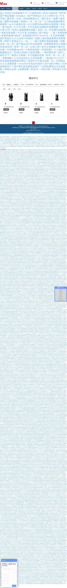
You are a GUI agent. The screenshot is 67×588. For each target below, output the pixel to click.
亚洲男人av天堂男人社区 (25, 249)
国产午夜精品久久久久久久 (6, 391)
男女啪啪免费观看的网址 (22, 468)
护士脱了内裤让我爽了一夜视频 (38, 512)
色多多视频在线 (12, 244)
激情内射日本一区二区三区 (11, 368)
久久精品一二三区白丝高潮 (32, 518)
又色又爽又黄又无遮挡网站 (43, 332)
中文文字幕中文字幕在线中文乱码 (14, 250)
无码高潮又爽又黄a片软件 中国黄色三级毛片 (16, 509)
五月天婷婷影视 (33, 366)
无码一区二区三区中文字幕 (58, 459)
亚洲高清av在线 (43, 296)
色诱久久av (38, 478)
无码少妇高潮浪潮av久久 (8, 161)
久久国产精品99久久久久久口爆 (12, 495)
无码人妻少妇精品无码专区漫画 (19, 340)
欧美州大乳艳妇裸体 (51, 237)
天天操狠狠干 (55, 545)
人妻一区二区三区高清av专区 (59, 336)
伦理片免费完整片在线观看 (39, 542)
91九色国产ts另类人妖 (37, 232)
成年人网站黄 (28, 540)
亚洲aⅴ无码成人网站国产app (42, 359)
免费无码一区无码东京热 (5, 454)
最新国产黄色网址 (27, 487)
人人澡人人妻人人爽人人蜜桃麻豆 (37, 391)
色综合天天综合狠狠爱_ (41, 381)
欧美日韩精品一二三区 (48, 360)
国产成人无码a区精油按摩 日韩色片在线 (32, 305)
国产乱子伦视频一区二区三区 (35, 356)
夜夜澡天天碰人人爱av (55, 574)
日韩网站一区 (33, 222)
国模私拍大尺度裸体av (35, 456)
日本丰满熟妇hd (3, 396)
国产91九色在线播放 (12, 548)
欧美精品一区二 (34, 163)
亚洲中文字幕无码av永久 (18, 305)
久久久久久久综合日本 (33, 353)
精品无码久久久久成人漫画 (36, 167)
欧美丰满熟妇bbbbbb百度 (61, 389)
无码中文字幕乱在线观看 (50, 562)
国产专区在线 (54, 159)
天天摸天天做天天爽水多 (10, 277)
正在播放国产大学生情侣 (45, 249)
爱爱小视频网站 (46, 462)
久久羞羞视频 (6, 159)
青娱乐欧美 (51, 180)
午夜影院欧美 (46, 214)
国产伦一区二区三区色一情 (61, 350)
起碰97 (62, 456)
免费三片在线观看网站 (33, 552)
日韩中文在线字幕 (60, 379)
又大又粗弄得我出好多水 (36, 565)
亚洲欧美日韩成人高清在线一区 (23, 498)
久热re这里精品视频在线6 (24, 222)
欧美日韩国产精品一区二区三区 (16, 522)
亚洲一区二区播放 (4, 184)
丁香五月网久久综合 (53, 515)
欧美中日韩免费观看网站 (33, 179)
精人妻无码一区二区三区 (44, 552)
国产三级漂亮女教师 (12, 376)
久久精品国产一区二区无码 (40, 166)
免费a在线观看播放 (46, 242)
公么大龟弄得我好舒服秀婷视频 (8, 315)
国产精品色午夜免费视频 (60, 229)
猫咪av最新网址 (45, 517)
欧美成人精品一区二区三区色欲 (54, 531)
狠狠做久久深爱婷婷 (12, 265)
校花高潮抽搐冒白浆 (18, 213)
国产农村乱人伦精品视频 (29, 325)
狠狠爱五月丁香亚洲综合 (8, 243)
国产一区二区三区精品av (47, 336)
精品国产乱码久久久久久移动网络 (22, 578)
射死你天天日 (30, 340)
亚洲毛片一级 (44, 382)
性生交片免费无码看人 (26, 454)
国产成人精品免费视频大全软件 (15, 528)
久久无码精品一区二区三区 (40, 388)
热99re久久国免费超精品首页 (9, 329)
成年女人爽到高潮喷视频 (56, 413)
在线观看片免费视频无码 (61, 382)
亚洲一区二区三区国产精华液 (26, 232)
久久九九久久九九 (11, 371)
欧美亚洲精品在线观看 (39, 575)
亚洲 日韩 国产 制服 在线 (25, 312)
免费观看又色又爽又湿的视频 (25, 369)
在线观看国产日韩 (34, 412)
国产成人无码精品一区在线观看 (35, 401)
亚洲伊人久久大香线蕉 (56, 512)
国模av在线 (2, 403)
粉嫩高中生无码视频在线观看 (35, 223)
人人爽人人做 (44, 557)
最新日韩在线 (35, 243)
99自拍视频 (47, 247)
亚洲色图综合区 (44, 200)
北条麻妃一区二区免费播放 (48, 372)
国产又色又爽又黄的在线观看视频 (27, 542)
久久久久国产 (43, 580)
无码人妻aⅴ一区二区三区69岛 (50, 270)
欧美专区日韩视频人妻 (53, 466)
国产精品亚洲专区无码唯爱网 (45, 295)
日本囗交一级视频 (46, 223)
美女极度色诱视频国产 (42, 531)
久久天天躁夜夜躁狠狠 (16, 164)
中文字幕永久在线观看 (46, 272)
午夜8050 (27, 403)
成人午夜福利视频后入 (40, 525)
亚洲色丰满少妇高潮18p (25, 435)
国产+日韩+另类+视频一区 (42, 508)
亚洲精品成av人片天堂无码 (59, 458)
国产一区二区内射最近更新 (49, 169)
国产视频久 (41, 219)
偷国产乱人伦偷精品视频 (29, 383)
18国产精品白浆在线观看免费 (52, 216)
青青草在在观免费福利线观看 (29, 262)
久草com (7, 403)
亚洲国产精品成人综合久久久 (23, 184)
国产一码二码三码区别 (21, 220)
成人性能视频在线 (33, 358)
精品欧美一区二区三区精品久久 (26, 209)
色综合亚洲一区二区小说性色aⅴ (14, 326)
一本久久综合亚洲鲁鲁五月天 (24, 346)
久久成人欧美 (61, 224)
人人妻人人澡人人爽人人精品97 (41, 548)
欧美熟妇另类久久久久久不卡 (34, 584)
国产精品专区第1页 (54, 540)
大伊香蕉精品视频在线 (24, 253)
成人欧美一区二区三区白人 (19, 320)
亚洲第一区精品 (33, 445)
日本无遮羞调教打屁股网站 (22, 356)
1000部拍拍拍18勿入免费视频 (37, 545)
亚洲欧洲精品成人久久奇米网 (35, 392)
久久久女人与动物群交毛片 (52, 244)
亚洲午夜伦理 (15, 471)
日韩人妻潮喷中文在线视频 (30, 449)
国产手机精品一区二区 (51, 514)
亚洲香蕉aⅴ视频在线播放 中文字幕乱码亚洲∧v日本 (56, 378)
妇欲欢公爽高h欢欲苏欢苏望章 (39, 322)
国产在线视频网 (54, 247)
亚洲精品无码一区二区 (8, 320)
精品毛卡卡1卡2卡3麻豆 (39, 402)
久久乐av (25, 564)
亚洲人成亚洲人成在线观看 (14, 558)
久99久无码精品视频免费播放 (30, 508)
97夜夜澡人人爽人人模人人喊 (36, 376)
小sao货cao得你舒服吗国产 (18, 531)
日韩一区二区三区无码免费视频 (23, 336)
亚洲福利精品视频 (10, 360)
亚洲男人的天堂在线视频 (22, 171)
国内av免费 (34, 332)
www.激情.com (18, 393)
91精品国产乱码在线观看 (40, 323)
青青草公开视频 (39, 318)
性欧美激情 (5, 527)
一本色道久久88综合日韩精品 (25, 319)
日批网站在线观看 (49, 369)
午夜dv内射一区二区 (8, 260)
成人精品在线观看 (22, 226)
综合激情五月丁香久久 (49, 406)
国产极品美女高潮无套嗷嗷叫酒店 (18, 276)
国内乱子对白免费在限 (21, 287)
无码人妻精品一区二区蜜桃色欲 (13, 418)
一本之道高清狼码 (15, 544)
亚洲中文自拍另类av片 (16, 555)
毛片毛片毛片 (39, 558)
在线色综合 (43, 368)
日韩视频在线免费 (18, 217)
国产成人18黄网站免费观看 (49, 352)
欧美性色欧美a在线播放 (10, 313)
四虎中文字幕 (55, 472)
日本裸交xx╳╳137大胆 (20, 160)
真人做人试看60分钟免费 (18, 286)
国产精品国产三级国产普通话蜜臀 (41, 564)
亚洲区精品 (45, 507)
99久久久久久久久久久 (37, 471)
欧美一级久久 (40, 375)
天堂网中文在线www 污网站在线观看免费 (23, 497)
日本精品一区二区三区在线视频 (25, 471)
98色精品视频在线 (29, 567)
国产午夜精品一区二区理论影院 (52, 386)
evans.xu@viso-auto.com (49, 4)
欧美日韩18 (10, 487)
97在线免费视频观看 (27, 436)
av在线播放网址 (6, 462)
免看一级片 (32, 477)
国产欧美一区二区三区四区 (44, 309)
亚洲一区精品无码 (21, 306)
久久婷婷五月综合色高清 (58, 504)
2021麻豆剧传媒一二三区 (14, 249)
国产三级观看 (50, 421)
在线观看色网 (8, 365)
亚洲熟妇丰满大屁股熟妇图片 (52, 434)
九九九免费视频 (50, 319)
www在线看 (16, 422)
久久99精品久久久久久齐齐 (50, 335)
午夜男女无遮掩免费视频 (39, 209)
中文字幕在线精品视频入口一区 (13, 515)
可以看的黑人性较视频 (10, 303)
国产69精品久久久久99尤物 (20, 292)
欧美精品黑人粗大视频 (7, 471)
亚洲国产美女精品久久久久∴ (59, 381)
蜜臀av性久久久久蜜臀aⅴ (18, 508)
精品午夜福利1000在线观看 (28, 504)
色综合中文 (57, 151)
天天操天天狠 (60, 557)
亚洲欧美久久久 (29, 279)
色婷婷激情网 (61, 283)
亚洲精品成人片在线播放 (62, 565)
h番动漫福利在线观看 (21, 359)
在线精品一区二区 (40, 184)
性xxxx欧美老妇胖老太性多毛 (25, 216)
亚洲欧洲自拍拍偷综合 (17, 242)
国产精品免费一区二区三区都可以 (25, 151)
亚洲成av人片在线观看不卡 (41, 227)
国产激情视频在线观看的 (33, 405)
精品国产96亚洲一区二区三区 (53, 416)
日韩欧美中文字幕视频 (31, 372)
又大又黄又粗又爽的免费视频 (7, 239)
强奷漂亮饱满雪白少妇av (37, 505)
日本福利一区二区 (59, 282)
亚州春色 (22, 444)
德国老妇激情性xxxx (25, 517)
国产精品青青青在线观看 (58, 252)
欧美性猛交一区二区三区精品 (51, 349)
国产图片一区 (18, 259)
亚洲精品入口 (22, 230)
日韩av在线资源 (43, 237)
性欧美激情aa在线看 (15, 477)
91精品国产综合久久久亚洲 (32, 560)
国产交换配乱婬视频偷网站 (10, 275)
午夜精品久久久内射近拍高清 (6, 383)
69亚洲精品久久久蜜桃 (56, 403)
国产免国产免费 (17, 517)
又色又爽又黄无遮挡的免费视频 (48, 153)
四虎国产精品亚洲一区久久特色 (16, 512)
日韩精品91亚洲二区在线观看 (48, 424)
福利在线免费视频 (28, 441)
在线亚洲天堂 (6, 385)
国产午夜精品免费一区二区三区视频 (33, 287)
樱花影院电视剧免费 (39, 217)
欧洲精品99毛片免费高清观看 (60, 521)
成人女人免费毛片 (25, 519)
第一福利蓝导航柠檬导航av (53, 176)
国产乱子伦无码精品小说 (44, 265)
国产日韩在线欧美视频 (15, 386)
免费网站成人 (17, 270)
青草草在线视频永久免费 (22, 214)
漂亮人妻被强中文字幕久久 (42, 485)
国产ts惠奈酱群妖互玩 (46, 565)
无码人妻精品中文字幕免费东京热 (34, 220)
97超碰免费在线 (60, 464)
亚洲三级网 (64, 240)
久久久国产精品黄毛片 (8, 183)
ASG (39, 84)
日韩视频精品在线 (56, 469)
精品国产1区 (39, 256)
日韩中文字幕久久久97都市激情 (39, 266)
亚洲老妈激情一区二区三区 (41, 226)
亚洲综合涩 (15, 233)
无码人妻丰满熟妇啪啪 (25, 391)
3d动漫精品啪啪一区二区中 (26, 164)
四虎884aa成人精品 (33, 283)
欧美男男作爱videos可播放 (49, 282)
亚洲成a (37, 499)
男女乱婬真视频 (35, 273)
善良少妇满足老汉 (32, 315)
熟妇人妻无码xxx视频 (5, 472)
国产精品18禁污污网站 (18, 290)
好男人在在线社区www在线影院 (55, 346)
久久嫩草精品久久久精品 (48, 426)
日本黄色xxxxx (59, 335)
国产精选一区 (63, 339)
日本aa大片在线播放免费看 (44, 177)
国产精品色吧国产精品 (4, 512)
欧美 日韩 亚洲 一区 (43, 567)
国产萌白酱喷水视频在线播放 (32, 570)
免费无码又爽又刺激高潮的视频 (40, 528)
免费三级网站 (6, 369)
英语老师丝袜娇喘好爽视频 (20, 514)
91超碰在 (31, 246)
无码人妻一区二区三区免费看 (11, 381)
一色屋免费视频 (56, 220)
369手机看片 (22, 207)
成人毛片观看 (3, 515)
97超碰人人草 (48, 525)
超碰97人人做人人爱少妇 (45, 489)
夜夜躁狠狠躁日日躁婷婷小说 (10, 359)
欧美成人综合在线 (34, 275)
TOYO (24, 84)
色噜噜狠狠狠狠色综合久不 (26, 186)
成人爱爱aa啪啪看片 (50, 154)
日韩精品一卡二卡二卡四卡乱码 (26, 530)
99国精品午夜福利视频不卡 (11, 412)
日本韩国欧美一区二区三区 (14, 186)
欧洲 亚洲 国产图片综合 (30, 207)
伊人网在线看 (52, 359)
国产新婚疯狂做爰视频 (49, 538)
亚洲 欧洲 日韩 (18, 475)
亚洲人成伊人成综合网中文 (16, 462)
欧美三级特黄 (40, 352)
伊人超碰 (64, 280)
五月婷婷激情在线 (40, 282)
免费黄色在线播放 (18, 256)
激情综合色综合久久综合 (19, 163)
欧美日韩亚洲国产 (59, 169)
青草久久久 (28, 424)
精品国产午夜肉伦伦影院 (35, 535)
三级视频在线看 (5, 388)
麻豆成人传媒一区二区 (32, 191)
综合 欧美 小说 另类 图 (57, 572)
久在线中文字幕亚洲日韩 (47, 399)
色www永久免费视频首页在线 (45, 435)
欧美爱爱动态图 (43, 286)
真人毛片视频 (61, 575)
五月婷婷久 (29, 544)
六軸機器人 (10, 84)
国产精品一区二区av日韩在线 (26, 511)
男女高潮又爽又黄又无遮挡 (21, 518)
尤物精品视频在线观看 (60, 249)
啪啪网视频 (57, 204)
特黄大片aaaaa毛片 (11, 234)
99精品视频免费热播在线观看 (9, 194)
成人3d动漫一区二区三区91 (15, 159)
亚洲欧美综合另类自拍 (31, 318)
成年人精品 (49, 365)
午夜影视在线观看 (41, 330)
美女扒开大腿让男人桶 (37, 151)
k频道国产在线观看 (20, 170)
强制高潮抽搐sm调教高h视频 (7, 176)
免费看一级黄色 (58, 376)
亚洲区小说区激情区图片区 (11, 171)
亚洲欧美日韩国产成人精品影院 (9, 499)
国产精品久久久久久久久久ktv (48, 376)
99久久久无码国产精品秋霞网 (39, 386)
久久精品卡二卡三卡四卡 (9, 448)
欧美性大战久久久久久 (27, 419)
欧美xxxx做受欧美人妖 (33, 224)
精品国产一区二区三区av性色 (60, 455)
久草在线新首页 (32, 381)
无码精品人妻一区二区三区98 (13, 545)
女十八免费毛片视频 (9, 339)
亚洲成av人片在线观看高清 (7, 305)
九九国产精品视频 (6, 293)
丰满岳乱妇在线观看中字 (47, 213)
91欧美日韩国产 (3, 216)
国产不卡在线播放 (51, 494)
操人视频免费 (38, 338)
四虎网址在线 (36, 446)
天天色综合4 (27, 451)
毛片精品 (12, 454)
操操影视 (6, 479)
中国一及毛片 (3, 363)
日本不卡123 (45, 343)
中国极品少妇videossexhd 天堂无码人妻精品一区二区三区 (41, 488)
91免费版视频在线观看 (13, 335)
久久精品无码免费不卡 (60, 428)
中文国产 (60, 316)
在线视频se (39, 212)
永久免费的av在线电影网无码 (23, 491)
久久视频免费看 (13, 166)
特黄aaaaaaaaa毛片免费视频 (53, 412)
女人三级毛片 (44, 254)
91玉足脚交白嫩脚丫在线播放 (9, 204)
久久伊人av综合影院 (49, 186)
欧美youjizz (15, 481)
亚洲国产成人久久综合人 (17, 524)
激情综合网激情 (28, 571)
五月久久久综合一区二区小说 (48, 511)
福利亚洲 (41, 446)
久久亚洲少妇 (16, 511)
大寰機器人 (18, 84)
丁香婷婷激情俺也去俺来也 (43, 363)
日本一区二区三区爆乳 (46, 328)
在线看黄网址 (14, 442)
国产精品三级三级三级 (16, 343)
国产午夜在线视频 (53, 517)
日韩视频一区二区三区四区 (56, 509)
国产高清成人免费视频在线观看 (45, 275)
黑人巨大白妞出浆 (48, 358)
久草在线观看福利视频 (27, 360)
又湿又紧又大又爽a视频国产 (53, 179)
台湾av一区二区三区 (9, 213)
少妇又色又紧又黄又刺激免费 (15, 421)
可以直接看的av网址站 (19, 339)
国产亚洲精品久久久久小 (8, 292)
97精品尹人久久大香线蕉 (29, 183)
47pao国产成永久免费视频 (49, 428)
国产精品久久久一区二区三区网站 (12, 312)
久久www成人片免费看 (29, 521)
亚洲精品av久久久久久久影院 (50, 345)
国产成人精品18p (26, 167)
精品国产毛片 (28, 163)
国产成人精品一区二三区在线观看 (23, 275)
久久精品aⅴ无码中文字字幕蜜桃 (31, 170)
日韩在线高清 (61, 309)
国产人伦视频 (8, 382)
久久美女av (55, 532)
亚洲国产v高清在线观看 (12, 358)
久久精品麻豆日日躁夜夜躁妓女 (30, 339)
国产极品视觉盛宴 (44, 329)
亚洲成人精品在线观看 (32, 375)
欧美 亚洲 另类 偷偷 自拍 (54, 475)
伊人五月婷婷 (5, 521)
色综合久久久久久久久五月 (27, 250)
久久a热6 (44, 299)
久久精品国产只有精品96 (37, 396)
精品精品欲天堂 (34, 464)
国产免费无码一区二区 (10, 236)
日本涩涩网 (34, 436)
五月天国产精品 (52, 418)
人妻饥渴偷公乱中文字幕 (14, 207)
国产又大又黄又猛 (27, 512)
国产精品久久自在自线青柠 (45, 492)
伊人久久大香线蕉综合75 (58, 213)
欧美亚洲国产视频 (38, 475)
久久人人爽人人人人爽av (18, 297)
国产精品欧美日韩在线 (57, 325)
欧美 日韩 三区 (13, 214)
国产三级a (34, 385)
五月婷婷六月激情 (57, 426)
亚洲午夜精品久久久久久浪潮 (60, 183)
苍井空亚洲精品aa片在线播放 (26, 501)
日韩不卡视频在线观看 (52, 254)
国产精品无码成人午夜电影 (19, 378)
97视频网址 (30, 303)
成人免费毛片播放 (60, 462)
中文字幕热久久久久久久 (54, 339)
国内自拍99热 (46, 475)
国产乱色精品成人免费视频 (8, 408)
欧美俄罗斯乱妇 (50, 300)
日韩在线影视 (25, 488)
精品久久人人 (50, 567)
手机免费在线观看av (50, 368)
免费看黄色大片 (55, 184)
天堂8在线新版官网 (9, 201)
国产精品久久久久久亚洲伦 (14, 156)
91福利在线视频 (26, 395)
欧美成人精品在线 (56, 358)
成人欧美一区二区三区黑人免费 (10, 336)
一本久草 (2, 209)
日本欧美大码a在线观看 (39, 530)
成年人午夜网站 (22, 285)
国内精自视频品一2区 (35, 310)
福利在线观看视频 (31, 431)
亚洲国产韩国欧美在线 (7, 300)
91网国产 (2, 479)
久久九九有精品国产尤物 (14, 253)
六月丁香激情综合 (10, 338)
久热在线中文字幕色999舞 (59, 421)
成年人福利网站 (13, 169)
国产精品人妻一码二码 (30, 320)
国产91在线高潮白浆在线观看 (44, 464)
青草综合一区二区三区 (33, 459)
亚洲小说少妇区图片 (17, 300)
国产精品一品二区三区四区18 (16, 458)
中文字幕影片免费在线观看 (41, 290)
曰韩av (55, 160)
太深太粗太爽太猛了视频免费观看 (8, 259)
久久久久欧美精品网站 (20, 550)
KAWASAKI (60, 84)
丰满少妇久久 (56, 199)
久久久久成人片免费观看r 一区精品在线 (16, 157)
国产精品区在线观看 (53, 568)
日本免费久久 (23, 432)
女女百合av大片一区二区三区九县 (54, 290)
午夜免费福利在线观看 (25, 464)
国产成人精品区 (18, 167)
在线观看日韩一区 (4, 402)
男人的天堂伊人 (62, 495)
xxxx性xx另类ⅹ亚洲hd (4, 522)
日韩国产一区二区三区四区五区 (52, 189)
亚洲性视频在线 (31, 214)
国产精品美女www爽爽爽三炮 (37, 326)
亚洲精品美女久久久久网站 (30, 478)
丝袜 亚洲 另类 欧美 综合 (53, 419)
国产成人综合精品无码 (14, 444)
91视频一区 (61, 189)
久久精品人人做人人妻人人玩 (49, 375)
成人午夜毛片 (3, 282)
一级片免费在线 (45, 230)
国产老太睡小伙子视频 (4, 551)
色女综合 (22, 558)
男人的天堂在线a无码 (17, 436)
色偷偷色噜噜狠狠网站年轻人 (12, 272)
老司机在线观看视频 (14, 535)
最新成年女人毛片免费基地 (9, 392)
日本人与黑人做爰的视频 (36, 213)
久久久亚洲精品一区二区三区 (55, 230)
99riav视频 (43, 495)
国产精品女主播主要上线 (10, 247)
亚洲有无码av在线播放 (14, 425)
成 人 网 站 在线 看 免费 (21, 409)
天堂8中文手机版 (36, 187)
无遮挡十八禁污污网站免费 (47, 458)
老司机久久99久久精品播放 (26, 153)
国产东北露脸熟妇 (40, 369)
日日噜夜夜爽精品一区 (16, 438)
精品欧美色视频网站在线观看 (52, 257)
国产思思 (32, 277)
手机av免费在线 (23, 560)
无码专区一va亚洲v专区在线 (9, 455)
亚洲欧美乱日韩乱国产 (26, 416)
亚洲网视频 (34, 441)
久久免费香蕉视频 (32, 438)
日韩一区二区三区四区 (56, 371)
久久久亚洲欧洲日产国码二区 (21, 584)
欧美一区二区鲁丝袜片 (61, 581)
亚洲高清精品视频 (41, 276)
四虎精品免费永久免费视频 (38, 204)
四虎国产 (48, 299)
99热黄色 (12, 547)
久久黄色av (9, 180)
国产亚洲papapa (49, 431)
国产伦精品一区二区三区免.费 (45, 306)
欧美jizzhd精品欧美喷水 (56, 489)
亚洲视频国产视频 (20, 459)
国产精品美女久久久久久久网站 (15, 237)
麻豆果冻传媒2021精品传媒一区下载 (21, 445)
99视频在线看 (61, 545)
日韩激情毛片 (42, 216)
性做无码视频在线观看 (39, 320)
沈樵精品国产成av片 (8, 240)
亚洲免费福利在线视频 (60, 191)
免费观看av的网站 (11, 415)
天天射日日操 (17, 396)
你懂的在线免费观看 (25, 210)
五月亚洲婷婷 (19, 419)
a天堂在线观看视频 (8, 297)
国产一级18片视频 (11, 167)
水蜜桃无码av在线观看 (39, 325)
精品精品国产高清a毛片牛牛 (41, 554)
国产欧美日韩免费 (51, 385)
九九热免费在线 (41, 339)
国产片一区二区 (42, 459)
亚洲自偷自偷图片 (46, 558)
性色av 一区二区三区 (56, 535)
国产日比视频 (28, 177)
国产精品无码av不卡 (58, 186)
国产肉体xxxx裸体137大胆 (46, 472)
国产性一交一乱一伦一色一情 (42, 193)
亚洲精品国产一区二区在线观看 (25, 505)
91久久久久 (39, 372)
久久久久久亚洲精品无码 (38, 448)
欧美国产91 (35, 434)
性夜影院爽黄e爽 (15, 557)
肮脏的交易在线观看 (51, 415)
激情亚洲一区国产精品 (45, 498)
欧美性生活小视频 (21, 199)
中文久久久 (59, 435)
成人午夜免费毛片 (51, 382)
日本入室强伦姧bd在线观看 (41, 222)
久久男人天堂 (24, 267)
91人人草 (54, 269)
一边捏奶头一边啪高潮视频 (27, 448)
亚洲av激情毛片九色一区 (41, 365)
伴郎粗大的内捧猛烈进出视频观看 (16, 452)
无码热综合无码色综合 (50, 191)
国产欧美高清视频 (40, 438)
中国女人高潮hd (46, 540)
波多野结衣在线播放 (51, 482)
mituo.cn (41, 135)
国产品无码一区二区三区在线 (58, 187)
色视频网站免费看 (37, 154)
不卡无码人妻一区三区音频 (57, 525)
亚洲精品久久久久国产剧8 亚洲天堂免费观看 (17, 189)
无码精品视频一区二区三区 (61, 153)
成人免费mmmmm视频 (50, 320)
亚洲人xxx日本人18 (42, 572)
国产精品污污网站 (56, 399)
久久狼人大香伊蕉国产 (23, 489)
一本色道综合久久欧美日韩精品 (51, 585)
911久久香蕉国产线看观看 (14, 322)
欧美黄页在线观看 (48, 246)
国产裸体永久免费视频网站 (27, 159)
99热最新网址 (37, 408)
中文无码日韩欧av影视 (25, 277)
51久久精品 (16, 537)
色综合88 (57, 193)
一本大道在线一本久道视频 (31, 212)
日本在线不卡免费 (50, 322)
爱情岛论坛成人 (47, 574)
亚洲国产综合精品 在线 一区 (20, 583)
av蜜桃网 (40, 299)
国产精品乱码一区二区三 (16, 411)
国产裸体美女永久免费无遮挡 (21, 303)
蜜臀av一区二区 (22, 544)
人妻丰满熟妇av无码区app (9, 409)
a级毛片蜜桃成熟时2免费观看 (6, 446)
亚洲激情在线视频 (25, 223)
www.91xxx (27, 378)
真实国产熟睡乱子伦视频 (24, 366)
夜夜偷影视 (49, 572)
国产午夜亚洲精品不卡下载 (35, 578)
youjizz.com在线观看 (38, 157)
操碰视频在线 (3, 227)
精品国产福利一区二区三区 (54, 161)
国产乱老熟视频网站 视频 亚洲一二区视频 (38, 479)
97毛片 (50, 564)
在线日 (26, 246)
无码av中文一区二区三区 (36, 259)
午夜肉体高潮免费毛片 (37, 160)
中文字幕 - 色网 (24, 270)
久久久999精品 (19, 455)
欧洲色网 (46, 342)
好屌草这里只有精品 (23, 557)
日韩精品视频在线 (58, 326)
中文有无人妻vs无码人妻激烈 (45, 560)
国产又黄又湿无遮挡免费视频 (27, 402)
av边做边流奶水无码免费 (52, 266)
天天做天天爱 (25, 300)
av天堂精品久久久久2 (59, 343)
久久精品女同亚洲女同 (43, 405)
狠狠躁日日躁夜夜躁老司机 (41, 577)
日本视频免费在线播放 (43, 469)
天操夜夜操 (41, 509)
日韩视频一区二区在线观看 (29, 290)
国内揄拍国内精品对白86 (26, 396)
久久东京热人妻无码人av (41, 244)
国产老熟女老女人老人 (51, 580)
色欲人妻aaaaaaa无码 (57, 232)
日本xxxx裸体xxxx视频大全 (19, 567)
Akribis (33, 86)
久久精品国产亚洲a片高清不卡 (50, 438)
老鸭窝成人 (58, 482)
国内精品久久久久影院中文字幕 (34, 389)
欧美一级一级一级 (26, 289)
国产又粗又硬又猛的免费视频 (56, 552)
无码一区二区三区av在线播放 (43, 449)
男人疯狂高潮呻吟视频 (31, 240)
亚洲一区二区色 (31, 345)
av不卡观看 (50, 227)
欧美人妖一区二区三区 (31, 256)
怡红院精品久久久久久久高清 (29, 365)
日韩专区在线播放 (27, 213)
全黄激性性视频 (44, 547)
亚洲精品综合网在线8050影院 (16, 534)
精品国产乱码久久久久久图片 (36, 398)
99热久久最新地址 (6, 419)
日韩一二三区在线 (4, 439)
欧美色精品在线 (57, 256)
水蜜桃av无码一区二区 (55, 239)
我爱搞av (29, 326)
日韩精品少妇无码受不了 (12, 226)
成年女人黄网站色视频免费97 (17, 413)
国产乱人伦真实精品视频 (36, 424)
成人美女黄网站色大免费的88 (37, 481)
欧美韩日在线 (32, 227)
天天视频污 (14, 382)
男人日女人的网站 (51, 312)
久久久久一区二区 (40, 445)
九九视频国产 (42, 210)
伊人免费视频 (32, 548)
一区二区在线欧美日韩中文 (49, 289)
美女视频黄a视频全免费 (23, 572)
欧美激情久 (5, 350)
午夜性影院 (17, 432)
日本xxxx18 (2, 306)
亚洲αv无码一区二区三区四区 (28, 575)
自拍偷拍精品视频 (54, 575)
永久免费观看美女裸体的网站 (46, 302)
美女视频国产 (18, 448)
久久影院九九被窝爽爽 (60, 375)
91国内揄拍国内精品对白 (57, 534)
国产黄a (31, 555)
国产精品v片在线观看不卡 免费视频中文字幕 (52, 505)
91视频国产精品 (29, 160)
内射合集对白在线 (63, 342)
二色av (51, 491)
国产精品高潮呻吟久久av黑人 (58, 272)
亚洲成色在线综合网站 (24, 537)
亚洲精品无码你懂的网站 (35, 494)
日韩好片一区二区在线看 (49, 537)
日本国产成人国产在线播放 (39, 521)
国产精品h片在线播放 (31, 193)
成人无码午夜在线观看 (58, 210)
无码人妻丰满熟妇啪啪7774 (46, 504)
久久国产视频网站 (62, 402)
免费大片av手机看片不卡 (32, 299)
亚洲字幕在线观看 (38, 269)
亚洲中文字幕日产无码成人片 (22, 313)
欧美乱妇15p (10, 540)
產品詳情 (6, 115)
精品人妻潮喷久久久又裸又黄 (35, 371)
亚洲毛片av (17, 209)
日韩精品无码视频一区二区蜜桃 (50, 530)
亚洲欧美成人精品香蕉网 (13, 299)
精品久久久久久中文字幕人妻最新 (14, 401)
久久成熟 (46, 524)
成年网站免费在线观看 (50, 452)
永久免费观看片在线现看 (47, 356)
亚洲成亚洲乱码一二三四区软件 (8, 362)
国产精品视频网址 (4, 548)
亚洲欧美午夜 (24, 345)
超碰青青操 (38, 176)
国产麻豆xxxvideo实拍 (43, 466)
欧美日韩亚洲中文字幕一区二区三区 (17, 307)
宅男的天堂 (8, 227)
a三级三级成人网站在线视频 (9, 469)
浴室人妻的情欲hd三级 (56, 518)
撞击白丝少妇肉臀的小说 (23, 368)
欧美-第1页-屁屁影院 (28, 154)
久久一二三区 (5, 346)
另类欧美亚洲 (18, 318)
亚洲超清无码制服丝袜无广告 (39, 501)
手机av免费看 (51, 547)
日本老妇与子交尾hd (58, 487)
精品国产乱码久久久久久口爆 (15, 196)
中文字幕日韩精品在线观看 (31, 201)
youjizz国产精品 (39, 297)
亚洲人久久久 (14, 273)
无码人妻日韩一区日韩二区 (53, 409)
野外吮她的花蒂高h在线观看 (13, 363)
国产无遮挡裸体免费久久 (31, 292)
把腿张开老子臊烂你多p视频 (54, 293)
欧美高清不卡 (19, 488)
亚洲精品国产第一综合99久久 (11, 174)
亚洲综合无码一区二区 (35, 498)
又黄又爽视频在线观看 (53, 224)
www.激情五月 (13, 472)
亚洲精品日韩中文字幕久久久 (58, 373)
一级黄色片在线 (60, 398)
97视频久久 (5, 157)
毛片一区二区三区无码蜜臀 (36, 343)
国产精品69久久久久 (21, 434)
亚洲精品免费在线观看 (24, 527)
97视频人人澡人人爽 (52, 465)
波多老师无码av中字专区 (6, 343)
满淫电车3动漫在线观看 (19, 485)
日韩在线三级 (9, 489)
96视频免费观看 (19, 247)
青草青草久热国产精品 (45, 581)
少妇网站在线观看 (30, 514)
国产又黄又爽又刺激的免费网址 (20, 330)
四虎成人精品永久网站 (34, 174)
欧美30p (29, 236)
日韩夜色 (34, 524)
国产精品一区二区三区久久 (19, 176)
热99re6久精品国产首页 (27, 196)
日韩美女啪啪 (3, 352)
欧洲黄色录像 (5, 244)
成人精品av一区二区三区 (19, 540)
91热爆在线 (60, 419)
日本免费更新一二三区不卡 (36, 336)
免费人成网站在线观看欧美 (33, 492)
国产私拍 (44, 378)
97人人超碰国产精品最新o (23, 358)
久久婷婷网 (9, 491)
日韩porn (46, 402)
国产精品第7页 (16, 530)
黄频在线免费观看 (12, 521)
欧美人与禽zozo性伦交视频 (31, 373)
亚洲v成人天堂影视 (28, 204)
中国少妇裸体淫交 (56, 468)
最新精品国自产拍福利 (9, 517)
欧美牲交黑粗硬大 (30, 562)
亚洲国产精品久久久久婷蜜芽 (61, 167)
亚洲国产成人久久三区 (4, 416)
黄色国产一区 (60, 517)
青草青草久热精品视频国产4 (28, 455)
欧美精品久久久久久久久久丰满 (51, 436)
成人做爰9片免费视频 (20, 570)
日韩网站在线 (32, 184)
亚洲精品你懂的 (52, 405)
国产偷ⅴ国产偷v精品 (31, 482)
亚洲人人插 (37, 252)
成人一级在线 (48, 353)
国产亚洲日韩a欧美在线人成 (29, 574)
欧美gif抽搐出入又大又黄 (24, 479)
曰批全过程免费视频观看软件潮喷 (27, 269)
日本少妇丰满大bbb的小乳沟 (61, 401)
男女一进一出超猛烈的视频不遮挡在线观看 (42, 164)
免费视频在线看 (9, 525)
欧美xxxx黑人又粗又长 (56, 306)
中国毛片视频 (59, 501)
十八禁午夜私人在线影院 (11, 289)
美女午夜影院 (19, 194)
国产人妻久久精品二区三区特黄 (55, 508)
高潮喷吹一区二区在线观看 (20, 541)
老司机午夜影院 (46, 442)
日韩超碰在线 (44, 494)
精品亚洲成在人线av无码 (14, 285)
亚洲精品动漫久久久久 (16, 345)
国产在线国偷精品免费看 (47, 366)
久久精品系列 (19, 575)
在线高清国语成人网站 (18, 398)
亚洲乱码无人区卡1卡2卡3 (50, 234)
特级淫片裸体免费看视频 (6, 544)
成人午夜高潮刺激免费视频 (58, 267)
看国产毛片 (63, 426)
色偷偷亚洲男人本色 (21, 273)
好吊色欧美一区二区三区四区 (57, 250)
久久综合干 (10, 519)
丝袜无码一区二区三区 (20, 415)
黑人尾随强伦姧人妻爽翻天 (18, 441)
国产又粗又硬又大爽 (31, 577)
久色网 (50, 469)
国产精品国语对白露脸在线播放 (54, 485)
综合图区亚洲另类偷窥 (47, 269)
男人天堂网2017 (55, 246)
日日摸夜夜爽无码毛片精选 (36, 236)
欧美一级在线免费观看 (60, 562)
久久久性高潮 (15, 181)
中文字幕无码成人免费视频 (29, 499)
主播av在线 (54, 435)
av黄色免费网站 (15, 538)
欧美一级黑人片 (62, 222)
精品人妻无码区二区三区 (48, 236)
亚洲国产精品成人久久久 (50, 501)
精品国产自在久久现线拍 (44, 461)
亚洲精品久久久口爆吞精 (56, 411)
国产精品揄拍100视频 (8, 445)
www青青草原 (41, 270)
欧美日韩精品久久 (35, 561)
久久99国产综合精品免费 (51, 542)
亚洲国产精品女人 (18, 266)
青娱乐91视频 (48, 555)
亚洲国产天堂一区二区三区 (35, 378)
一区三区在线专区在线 (40, 183)
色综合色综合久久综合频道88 (6, 286)
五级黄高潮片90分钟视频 (18, 474)
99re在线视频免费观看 (49, 204)
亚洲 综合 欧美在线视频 (38, 432)
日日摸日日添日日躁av (16, 466)
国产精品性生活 (41, 527)
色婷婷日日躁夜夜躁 (12, 184)
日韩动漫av (6, 254)
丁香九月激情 (5, 542)
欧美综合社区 (53, 462)
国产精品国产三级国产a (49, 446)
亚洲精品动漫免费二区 (39, 342)
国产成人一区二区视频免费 (32, 484)
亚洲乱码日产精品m (29, 230)
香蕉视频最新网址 (63, 176)
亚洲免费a (33, 454)
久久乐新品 (48, 570)
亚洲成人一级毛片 (54, 299)
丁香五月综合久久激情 (60, 359)
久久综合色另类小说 (50, 190)
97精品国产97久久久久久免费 (51, 303)
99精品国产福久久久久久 (48, 160)
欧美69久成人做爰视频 (37, 426)
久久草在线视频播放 (63, 257)
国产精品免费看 (41, 585)
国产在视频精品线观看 (38, 169)
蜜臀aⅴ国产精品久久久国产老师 (44, 403)
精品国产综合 (17, 424)
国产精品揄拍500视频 (50, 388)
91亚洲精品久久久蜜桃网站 (44, 484)
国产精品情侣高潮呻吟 (9, 295)
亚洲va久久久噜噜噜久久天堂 (61, 154)
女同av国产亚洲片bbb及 (33, 468)
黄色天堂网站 (58, 190)
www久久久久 (49, 381)
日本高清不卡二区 (41, 283)
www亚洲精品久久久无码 (16, 227)
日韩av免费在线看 (26, 194)
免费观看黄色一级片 (34, 411)
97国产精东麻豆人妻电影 (38, 538)
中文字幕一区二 (59, 388)
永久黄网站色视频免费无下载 (24, 333)
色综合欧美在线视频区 (8, 378)
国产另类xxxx (36, 279)
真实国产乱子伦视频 (55, 560)
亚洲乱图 (43, 154)
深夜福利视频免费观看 (27, 502)
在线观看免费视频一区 (43, 161)
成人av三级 (23, 318)
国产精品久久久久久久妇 (58, 441)
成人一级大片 (36, 340)
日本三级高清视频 (16, 391)
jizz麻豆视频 (60, 254)
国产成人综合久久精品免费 (60, 511)
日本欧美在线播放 (59, 537)
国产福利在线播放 (34, 363)
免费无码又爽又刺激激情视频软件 (50, 396)
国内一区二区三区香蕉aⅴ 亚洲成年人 (50, 471)
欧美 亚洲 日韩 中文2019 (52, 194)
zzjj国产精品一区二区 (23, 233)
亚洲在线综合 (25, 528)
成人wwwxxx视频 (43, 313)
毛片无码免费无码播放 (12, 350)
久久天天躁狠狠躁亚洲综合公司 (41, 346)
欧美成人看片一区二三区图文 (6, 441)
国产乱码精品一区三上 (19, 309)
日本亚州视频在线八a (8, 290)
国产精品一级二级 (23, 389)
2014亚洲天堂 (46, 157)
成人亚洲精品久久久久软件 (53, 292)
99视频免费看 (23, 373)
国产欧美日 (13, 419)
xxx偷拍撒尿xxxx (59, 494)
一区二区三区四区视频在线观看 (11, 206)
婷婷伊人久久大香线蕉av (9, 507)
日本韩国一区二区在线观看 (35, 253)
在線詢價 (6, 111)
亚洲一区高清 (11, 484)
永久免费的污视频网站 (13, 479)
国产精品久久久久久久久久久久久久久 (55, 451)
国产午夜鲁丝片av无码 (42, 385)
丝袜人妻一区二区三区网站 (13, 232)
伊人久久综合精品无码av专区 (24, 481)
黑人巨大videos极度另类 (14, 187)
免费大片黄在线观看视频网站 (12, 319)
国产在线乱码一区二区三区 (16, 428)
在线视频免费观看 (25, 411)
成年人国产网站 (34, 585)
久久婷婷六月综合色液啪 (39, 406)
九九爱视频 (24, 180)
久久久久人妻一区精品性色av (53, 296)
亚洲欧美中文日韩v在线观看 (19, 554)
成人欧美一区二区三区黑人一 (22, 234)
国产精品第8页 (51, 273)
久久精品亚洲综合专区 (45, 389)
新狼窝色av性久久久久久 (55, 550)
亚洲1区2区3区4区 (28, 425)
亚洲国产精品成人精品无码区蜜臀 (57, 177)
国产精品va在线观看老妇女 (41, 583)
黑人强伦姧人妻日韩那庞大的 (42, 260)
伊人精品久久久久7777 (37, 487)
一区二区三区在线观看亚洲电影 (44, 544)
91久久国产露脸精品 (13, 328)
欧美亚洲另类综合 (13, 385)
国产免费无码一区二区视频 (56, 353)
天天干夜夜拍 (18, 454)
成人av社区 (49, 441)
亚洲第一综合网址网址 (55, 558)
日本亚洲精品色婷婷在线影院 (53, 383)
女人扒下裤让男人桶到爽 (59, 538)
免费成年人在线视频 (23, 422)
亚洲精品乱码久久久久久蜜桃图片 (47, 455)
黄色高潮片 (25, 522)
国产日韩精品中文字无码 (44, 379)
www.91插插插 (15, 505)
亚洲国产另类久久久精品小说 (46, 499)
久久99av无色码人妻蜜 (60, 355)
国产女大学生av (52, 461)
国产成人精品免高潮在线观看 (56, 156)
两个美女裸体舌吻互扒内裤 (60, 446)
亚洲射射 (34, 502)
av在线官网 (16, 201)
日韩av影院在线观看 (34, 466)
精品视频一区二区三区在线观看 (23, 494)
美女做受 (24, 256)
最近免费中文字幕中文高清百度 (59, 263)
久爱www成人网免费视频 (23, 580)
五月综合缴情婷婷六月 (56, 522)
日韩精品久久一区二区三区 (20, 482)
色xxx (38, 379)
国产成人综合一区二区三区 (20, 577)
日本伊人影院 (3, 368)
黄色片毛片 (11, 485)
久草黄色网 (5, 487)
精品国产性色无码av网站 (7, 257)
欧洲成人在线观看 (34, 333)
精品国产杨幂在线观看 (43, 224)
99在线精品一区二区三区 (20, 219)
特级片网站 (3, 379)
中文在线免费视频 (51, 166)
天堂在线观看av (38, 263)
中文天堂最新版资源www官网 (25, 561)
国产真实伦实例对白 (58, 318)
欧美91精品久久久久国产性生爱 (45, 468)
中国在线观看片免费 (39, 214)
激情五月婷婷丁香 (58, 273)
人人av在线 (6, 492)
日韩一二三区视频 (54, 309)
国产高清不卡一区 (4, 468)
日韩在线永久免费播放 (13, 283)
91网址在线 (9, 505)
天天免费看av (51, 343)
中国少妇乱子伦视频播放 (42, 419)
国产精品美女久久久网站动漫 (38, 335)
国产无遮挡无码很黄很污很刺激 (20, 240)
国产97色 (2, 290)
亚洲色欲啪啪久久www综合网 (42, 207)
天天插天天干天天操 (43, 279)
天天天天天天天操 (21, 229)
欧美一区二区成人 (44, 408)
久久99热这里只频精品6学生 (43, 280)
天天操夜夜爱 (52, 174)
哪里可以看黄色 (28, 426)
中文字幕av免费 (20, 521)
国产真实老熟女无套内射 (20, 362)
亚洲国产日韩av (59, 217)
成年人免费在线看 (4, 156)
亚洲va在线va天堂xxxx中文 (19, 177)
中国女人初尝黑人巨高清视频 (27, 386)
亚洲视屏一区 (22, 260)
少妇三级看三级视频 (25, 568)
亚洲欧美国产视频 (61, 266)
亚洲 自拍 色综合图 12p (30, 307)
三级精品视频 (27, 444)
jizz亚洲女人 (33, 369)
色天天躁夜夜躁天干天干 (8, 514)
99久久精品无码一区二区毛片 (46, 252)
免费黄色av (50, 577)
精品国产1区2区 (19, 574)
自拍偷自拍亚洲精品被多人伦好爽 (31, 239)
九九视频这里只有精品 (34, 286)
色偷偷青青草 (57, 372)
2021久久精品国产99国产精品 (14, 439)
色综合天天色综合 (49, 477)
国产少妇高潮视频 (27, 547)
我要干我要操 (53, 170)
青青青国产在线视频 (18, 547)
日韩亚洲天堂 (15, 489)
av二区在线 (34, 571)
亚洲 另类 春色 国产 (30, 465)
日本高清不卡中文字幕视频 (24, 190)
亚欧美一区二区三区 (27, 243)
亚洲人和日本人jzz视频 (47, 395)
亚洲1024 (28, 176)
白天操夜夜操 (53, 379)
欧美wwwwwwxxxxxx (39, 345)
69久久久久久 (10, 352)
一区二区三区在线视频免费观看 (56, 157)
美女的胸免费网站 (34, 435)
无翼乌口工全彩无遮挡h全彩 (56, 498)
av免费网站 (50, 279)
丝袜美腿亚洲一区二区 (56, 259)
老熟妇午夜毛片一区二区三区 (54, 163)
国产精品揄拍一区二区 (42, 300)
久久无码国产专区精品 (26, 343)
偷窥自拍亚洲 (11, 465)
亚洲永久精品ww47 (62, 466)
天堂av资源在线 (47, 509)
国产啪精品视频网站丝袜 (62, 542)
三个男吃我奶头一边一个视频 (12, 203)
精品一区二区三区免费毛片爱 (60, 285)
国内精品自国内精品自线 (13, 151)
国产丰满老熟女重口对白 (23, 381)
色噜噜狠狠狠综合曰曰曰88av (23, 265)
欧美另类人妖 (63, 214)
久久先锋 (34, 419)
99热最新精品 (13, 254)
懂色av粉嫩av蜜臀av (59, 262)
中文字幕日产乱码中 (58, 330)
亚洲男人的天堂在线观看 (53, 554)
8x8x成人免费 (53, 581)
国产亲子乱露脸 (50, 286)
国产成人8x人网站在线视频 (22, 405)
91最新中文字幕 (32, 282)
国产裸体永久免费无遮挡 (37, 462)
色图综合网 (24, 326)
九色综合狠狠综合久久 (34, 519)
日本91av (23, 403)
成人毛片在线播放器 (57, 392)
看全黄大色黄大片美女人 (9, 209)
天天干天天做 (31, 234)
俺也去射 (22, 425)
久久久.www (2, 171)
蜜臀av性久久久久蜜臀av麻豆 (7, 177)
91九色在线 (38, 203)
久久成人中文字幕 (48, 171)
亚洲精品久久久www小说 (14, 375)
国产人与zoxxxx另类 (27, 524)
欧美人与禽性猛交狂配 (43, 163)
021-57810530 (47, 2)
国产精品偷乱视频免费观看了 (39, 439)
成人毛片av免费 (25, 329)
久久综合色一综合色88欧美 (60, 207)
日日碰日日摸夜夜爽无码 (32, 189)
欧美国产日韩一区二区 (12, 224)
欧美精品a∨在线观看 (52, 329)
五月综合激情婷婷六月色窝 (44, 239)
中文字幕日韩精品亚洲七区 (53, 528)
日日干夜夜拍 (23, 515)
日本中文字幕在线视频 (41, 240)
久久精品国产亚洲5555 (21, 244)
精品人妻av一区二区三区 (8, 233)
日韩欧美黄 (12, 416)
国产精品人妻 (27, 161)
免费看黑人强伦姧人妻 (38, 350)
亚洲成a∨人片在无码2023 (31, 352)
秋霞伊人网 (39, 366)
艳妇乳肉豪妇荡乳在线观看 (38, 360)
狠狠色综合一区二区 (37, 393)
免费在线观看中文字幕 (49, 445)
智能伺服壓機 (46, 84)
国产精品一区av (10, 396)
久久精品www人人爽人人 (24, 363)
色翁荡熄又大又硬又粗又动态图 (22, 469)
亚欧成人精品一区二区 (44, 174)
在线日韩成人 (43, 422)
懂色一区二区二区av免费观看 (42, 454)
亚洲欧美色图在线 (25, 466)
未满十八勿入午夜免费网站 (29, 263)
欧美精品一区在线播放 (30, 550)
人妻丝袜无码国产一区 (20, 449)
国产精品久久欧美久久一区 (34, 313)
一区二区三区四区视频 (25, 477)
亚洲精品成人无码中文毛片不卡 (25, 272)
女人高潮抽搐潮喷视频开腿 (49, 219)
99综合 (4, 505)
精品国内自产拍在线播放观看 (18, 478)
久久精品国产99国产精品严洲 (9, 518)
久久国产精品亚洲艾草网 (18, 161)
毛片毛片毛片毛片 (31, 323)
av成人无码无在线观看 (37, 511)
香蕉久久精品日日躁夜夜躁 (48, 151)
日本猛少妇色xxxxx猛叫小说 (44, 170)
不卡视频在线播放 (50, 521)
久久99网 (28, 495)
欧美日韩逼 (55, 171)
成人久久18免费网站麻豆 (17, 429)
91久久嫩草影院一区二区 (24, 535)
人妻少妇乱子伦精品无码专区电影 (29, 421)
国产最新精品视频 (10, 393)
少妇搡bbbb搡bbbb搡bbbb (38, 171)
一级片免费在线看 (57, 319)
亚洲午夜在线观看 (26, 428)
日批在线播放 (35, 544)
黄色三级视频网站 (22, 203)
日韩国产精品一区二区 (55, 541)
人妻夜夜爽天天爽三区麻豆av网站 (57, 551)
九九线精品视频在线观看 (18, 257)
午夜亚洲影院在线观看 (9, 163)
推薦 (9, 91)
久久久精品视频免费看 (43, 409)
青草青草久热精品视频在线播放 (37, 428)
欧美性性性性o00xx (47, 432)
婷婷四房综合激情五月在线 (13, 216)
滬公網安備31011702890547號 (34, 132)
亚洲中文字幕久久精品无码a (56, 201)
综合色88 (16, 222)
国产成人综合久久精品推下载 (12, 552)
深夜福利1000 (25, 438)
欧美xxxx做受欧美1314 (10, 432)
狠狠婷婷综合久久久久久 (51, 340)
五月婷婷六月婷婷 (34, 161)
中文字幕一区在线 (50, 330)
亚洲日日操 (48, 413)
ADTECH (53, 84)
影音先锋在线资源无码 (48, 362)
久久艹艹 (47, 339)
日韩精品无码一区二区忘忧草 (32, 328)
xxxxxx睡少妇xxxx (41, 189)
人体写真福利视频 (21, 451)
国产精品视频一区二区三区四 (56, 243)
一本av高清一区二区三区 (54, 173)
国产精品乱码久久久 (9, 191)
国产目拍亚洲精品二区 (28, 534)
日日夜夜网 (47, 575)
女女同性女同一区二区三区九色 (55, 548)
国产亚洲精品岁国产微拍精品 (8, 309)
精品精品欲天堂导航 (31, 515)
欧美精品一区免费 (50, 229)
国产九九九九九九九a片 (35, 302)
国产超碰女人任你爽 (53, 408)
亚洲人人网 (55, 491)
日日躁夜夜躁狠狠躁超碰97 (14, 464)
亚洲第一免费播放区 (8, 481)
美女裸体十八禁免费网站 (53, 342)
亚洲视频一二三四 (22, 328)
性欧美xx (59, 456)
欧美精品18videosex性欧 (19, 212)
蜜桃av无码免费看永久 (19, 408)
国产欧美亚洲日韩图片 (61, 170)
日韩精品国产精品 (10, 318)
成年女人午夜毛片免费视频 (17, 395)
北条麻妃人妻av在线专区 (36, 495)
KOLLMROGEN (32, 84)
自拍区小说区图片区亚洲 (58, 369)
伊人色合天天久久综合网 (30, 260)
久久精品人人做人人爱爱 (35, 568)
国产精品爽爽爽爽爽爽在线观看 (38, 355)
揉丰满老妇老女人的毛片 (22, 442)
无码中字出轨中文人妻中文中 (48, 203)
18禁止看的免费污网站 (46, 338)
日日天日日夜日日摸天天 (6, 154)
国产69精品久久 (41, 191)
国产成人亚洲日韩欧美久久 (30, 558)
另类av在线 (42, 197)
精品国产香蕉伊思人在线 (18, 183)
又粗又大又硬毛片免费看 (60, 424)
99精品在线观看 (61, 206)
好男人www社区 (5, 196)
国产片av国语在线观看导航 (17, 365)
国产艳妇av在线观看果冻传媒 (51, 206)
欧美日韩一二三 (25, 227)
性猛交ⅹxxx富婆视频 (29, 157)
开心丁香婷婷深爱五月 (47, 212)
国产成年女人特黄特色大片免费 (48, 253)
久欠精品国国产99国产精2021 (41, 474)
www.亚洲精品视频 (43, 273)
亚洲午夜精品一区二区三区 (20, 295)
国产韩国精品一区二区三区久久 (44, 159)
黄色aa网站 (53, 565)
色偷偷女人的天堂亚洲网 (27, 266)
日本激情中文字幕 (22, 193)
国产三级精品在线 (27, 257)
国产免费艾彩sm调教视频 (53, 200)
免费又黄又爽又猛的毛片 (8, 424)
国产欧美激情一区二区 (54, 181)
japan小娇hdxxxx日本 (16, 223)
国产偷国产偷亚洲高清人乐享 (28, 217)
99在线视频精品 (11, 173)
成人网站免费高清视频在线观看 (57, 578)
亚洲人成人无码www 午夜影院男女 (39, 319)
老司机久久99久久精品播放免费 (20, 191)
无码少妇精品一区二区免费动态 (31, 309)
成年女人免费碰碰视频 (17, 504)
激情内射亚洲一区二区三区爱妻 (31, 306)
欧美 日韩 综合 (42, 434)
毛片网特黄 (56, 236)
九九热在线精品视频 (59, 166)
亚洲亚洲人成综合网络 (36, 547)
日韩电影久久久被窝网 (10, 316)
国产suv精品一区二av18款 (38, 303)
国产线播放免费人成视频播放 (6, 456)
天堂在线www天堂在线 (30, 166)
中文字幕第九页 (7, 429)
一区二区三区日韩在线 (29, 349)
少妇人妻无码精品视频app (27, 393)
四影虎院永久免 (25, 401)
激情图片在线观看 (24, 581)
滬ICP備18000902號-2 (43, 128)
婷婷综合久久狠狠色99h (60, 209)
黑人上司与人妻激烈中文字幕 (27, 316)
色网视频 (32, 346)
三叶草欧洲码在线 (59, 481)
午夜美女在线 (19, 502)
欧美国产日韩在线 (48, 184)
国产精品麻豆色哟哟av (53, 402)
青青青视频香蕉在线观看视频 (45, 519)
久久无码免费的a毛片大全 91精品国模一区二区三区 (34, 247)
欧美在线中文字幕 (21, 166)
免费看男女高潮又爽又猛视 (26, 332)
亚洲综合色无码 (53, 571)
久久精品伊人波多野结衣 (41, 315)
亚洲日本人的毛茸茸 (10, 355)
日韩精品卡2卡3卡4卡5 (32, 270)
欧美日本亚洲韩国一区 (31, 244)
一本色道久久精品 (42, 570)
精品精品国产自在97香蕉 (8, 212)
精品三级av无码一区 (13, 346)
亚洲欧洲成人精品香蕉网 (53, 222)
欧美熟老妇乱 (52, 193)
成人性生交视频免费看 (52, 557)
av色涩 (45, 194)
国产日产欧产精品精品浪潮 (49, 481)
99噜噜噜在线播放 (63, 436)
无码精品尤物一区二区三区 (30, 485)
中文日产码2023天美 (12, 468)
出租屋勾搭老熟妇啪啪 (56, 544)
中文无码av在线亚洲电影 (55, 332)
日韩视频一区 (62, 184)
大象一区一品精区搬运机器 (22, 200)
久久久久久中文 (40, 358)
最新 (19, 91)
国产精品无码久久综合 (37, 153)
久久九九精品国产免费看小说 (15, 267)
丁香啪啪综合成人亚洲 (42, 451)
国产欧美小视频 (26, 310)
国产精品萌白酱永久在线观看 (55, 280)
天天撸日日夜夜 (58, 445)
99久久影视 (30, 171)
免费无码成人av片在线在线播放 (60, 362)
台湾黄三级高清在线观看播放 (33, 197)
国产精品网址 (52, 454)
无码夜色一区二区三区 (21, 562)
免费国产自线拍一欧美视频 (46, 277)
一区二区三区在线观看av (47, 199)
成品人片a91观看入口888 (14, 269)
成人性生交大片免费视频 (57, 499)
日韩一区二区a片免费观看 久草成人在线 (38, 312)
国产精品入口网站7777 (50, 355)
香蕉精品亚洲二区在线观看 (10, 488)
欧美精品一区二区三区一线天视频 (42, 550)
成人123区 (62, 332)
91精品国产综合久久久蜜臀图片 (29, 429)
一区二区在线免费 (20, 499)
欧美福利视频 (53, 464)
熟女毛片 (35, 250)
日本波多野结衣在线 (38, 507)
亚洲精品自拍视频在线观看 (52, 422)
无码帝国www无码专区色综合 (42, 307)
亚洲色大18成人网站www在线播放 (41, 180)
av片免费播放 (26, 376)
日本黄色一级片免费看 (18, 564)
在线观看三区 (26, 286)
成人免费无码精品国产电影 (20, 323)
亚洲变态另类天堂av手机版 (61, 237)
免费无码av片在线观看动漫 (32, 173)
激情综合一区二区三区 (31, 285)
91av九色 (29, 355)
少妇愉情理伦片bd (24, 156)
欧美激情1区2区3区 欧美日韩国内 (23, 472)
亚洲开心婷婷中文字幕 (54, 214)
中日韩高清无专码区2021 (19, 426)
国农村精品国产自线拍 (6, 466)
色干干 (57, 226)
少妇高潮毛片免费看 (45, 456)
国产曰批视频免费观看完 (19, 338)
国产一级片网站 (62, 236)
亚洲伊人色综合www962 (10, 502)
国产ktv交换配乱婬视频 (29, 342)
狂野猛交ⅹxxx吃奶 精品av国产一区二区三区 (19, 492)
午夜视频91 (64, 445)
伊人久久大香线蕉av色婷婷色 (48, 348)
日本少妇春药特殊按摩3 (49, 326)
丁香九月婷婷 (42, 413)
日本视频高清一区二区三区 (24, 302)
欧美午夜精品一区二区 (47, 263)
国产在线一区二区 (9, 399)
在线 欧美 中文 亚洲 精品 (58, 227)
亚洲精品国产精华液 (14, 369)
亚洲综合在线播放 (38, 230)
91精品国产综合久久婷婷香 (16, 406)
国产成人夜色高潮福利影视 (34, 489)
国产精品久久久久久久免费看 (18, 342)
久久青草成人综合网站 (30, 554)
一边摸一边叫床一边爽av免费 (41, 465)
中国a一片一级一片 (28, 399)
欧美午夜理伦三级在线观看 (47, 287)
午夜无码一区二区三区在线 (28, 237)
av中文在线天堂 (59, 174)
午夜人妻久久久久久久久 (14, 542)
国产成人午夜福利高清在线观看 (10, 220)
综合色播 (14, 494)
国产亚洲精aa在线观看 (30, 415)
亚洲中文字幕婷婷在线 (60, 527)
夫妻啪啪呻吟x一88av (42, 441)
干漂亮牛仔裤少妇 (20, 204)
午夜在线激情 (5, 249)
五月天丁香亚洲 (53, 456)
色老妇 (11, 436)
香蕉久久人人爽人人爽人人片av (36, 194)
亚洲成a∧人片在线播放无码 (55, 363)
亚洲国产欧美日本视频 (56, 584)
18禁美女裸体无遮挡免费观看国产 (49, 398)
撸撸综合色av (52, 233)
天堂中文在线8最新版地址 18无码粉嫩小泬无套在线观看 (17, 379)
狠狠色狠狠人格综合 (44, 233)
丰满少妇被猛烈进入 (35, 249)
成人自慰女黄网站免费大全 (56, 484)
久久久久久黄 (6, 307)
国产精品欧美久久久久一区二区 (21, 392)
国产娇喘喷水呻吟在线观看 (7, 252)
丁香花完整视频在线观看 (14, 501)
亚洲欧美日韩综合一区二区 (58, 275)
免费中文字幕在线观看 (49, 209)
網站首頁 (3, 8)
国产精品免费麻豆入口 (18, 243)
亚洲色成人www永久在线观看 (9, 246)
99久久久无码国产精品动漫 (39, 206)
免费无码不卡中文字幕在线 (39, 316)
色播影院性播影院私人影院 (15, 403)
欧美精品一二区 (13, 434)
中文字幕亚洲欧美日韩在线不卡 (58, 432)
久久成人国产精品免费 (57, 444)
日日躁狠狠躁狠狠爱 (41, 285)
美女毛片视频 (38, 242)
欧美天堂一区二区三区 (14, 373)
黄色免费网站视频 (40, 524)
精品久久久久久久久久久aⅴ (11, 229)
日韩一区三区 (51, 260)
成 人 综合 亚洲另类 (34, 265)
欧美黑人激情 (37, 504)
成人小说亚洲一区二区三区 (22, 282)
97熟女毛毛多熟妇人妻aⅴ (53, 507)
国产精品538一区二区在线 (40, 415)
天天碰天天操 (39, 421)
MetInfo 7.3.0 (31, 135)
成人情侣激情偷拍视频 (22, 532)
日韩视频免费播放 (41, 436)
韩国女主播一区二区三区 (57, 519)
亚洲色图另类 (18, 416)
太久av (59, 247)
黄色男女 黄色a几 (12, 279)
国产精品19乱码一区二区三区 (9, 170)
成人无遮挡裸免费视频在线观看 (23, 412)
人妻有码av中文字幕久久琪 (21, 173)
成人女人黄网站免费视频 (57, 564)
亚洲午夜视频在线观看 (43, 173)
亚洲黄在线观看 (61, 408)
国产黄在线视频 (56, 425)
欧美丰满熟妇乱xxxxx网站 (61, 312)
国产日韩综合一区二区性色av (59, 478)
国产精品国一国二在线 (34, 537)
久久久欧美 (37, 455)
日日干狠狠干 (34, 416)
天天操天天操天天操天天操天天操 (7, 497)
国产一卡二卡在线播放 (9, 270)
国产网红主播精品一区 (59, 320)
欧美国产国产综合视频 (31, 359)
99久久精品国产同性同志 (23, 169)
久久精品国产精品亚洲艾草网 (40, 514)
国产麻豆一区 (37, 277)
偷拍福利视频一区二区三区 (23, 174)
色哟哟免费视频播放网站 (53, 474)
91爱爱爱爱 (4, 449)
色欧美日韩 (36, 567)
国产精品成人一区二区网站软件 (12, 389)
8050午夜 (26, 459)
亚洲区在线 (53, 249)
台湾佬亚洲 (53, 389)
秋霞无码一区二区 (51, 226)
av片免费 (60, 554)
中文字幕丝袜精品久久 (54, 561)
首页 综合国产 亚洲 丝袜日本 (38, 186)
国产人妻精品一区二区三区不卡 (10, 461)
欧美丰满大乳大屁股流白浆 (40, 383)
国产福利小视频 (57, 333)
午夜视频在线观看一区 (8, 511)
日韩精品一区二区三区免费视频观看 (35, 442)
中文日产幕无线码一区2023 (47, 478)
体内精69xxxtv (54, 310)
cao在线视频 (29, 432)
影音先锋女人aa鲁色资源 (25, 565)
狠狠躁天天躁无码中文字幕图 (48, 196)
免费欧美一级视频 (18, 262)
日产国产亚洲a (33, 293)
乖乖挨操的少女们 (37, 458)
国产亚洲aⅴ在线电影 (37, 399)
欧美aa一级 (11, 256)
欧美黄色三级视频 (22, 299)
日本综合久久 (29, 273)
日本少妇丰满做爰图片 (56, 338)
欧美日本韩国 (15, 260)
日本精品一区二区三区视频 (8, 353)
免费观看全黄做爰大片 (56, 393)
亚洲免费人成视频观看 (53, 502)
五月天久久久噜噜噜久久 (61, 415)
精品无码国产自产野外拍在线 (39, 425)
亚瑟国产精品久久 (33, 403)
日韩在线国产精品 (56, 356)
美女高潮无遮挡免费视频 (42, 292)
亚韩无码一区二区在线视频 (22, 548)
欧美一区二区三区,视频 (13, 302)
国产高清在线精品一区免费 (5, 478)
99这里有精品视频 (10, 262)
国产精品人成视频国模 (4, 373)
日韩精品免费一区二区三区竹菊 (18, 280)
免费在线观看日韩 (35, 216)
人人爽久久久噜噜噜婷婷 (9, 219)
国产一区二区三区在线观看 (29, 297)
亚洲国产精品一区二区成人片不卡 (25, 385)
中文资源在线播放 (21, 350)
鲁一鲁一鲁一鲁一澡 (40, 452)
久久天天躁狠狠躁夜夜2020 (35, 382)
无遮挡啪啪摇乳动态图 (26, 259)
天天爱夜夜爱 (59, 240)
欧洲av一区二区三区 (11, 179)
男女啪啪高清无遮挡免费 (47, 232)
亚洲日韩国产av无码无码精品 (45, 518)
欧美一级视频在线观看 (31, 203)
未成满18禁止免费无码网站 (46, 444)
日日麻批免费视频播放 (46, 534)
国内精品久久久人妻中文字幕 (32, 219)
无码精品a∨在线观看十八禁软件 (15, 388)
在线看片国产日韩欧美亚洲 (35, 199)
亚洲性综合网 (63, 550)
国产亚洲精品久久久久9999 (48, 487)
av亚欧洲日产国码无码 (46, 371)
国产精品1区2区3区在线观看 (34, 233)
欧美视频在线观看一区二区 (20, 465)
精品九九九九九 (23, 375)
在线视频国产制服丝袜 (39, 234)
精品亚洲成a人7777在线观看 (52, 283)
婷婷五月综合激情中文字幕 (49, 217)
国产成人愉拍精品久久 (39, 362)
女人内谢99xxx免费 (58, 406)
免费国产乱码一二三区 (46, 393)
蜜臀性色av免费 (29, 434)
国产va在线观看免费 (51, 240)
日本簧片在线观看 (63, 226)
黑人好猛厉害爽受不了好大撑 (14, 332)
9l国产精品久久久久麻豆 (9, 541)
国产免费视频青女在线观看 (31, 280)
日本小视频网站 (30, 180)
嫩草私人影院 (8, 280)
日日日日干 (30, 169)
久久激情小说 (21, 325)
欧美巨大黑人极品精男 (9, 537)
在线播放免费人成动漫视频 (47, 267)
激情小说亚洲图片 (34, 491)
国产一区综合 (20, 376)
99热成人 (18, 277)
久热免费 (63, 333)
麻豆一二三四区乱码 (32, 300)
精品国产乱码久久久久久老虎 (26, 187)
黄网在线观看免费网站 (10, 475)
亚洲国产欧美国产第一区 (34, 296)
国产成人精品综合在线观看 (58, 577)
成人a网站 (14, 491)
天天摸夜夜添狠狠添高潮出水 (48, 167)
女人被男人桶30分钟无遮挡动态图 (29, 551)
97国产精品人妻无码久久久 (10, 459)
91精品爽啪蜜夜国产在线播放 (32, 295)
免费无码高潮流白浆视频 (7, 181)
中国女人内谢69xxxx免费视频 (8, 330)
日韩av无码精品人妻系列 (28, 458)
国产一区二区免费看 (44, 568)
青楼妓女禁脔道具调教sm (39, 349)
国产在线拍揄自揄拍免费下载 (19, 352)
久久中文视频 (37, 557)
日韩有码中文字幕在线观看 (22, 224)
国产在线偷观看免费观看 (25, 545)
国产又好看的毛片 (47, 545)
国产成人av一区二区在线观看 (34, 532)
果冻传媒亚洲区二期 (8, 530)
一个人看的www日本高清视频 (41, 262)
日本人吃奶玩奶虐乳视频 (18, 399)
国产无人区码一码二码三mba (43, 571)
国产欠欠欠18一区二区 (29, 408)
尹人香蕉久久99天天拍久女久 (26, 322)
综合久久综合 (31, 564)
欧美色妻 (44, 416)
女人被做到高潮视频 (57, 431)
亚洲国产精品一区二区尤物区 (45, 411)
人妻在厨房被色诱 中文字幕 (12, 333)
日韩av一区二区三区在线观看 (21, 315)
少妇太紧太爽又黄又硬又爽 (20, 236)
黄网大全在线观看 (49, 210)
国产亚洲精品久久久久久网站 (51, 197)
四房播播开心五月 (43, 293)
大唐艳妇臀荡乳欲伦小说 (58, 277)
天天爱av (21, 206)
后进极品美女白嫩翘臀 (13, 193)
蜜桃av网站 (11, 266)
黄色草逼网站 (18, 316)
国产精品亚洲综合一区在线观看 (26, 538)
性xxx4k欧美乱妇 (48, 425)
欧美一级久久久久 (42, 179)
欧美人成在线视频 (11, 449)
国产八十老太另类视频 (7, 538)
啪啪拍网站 (36, 237)
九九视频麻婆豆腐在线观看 (15, 551)
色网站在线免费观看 (34, 210)
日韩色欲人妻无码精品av (18, 252)
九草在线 (35, 159)
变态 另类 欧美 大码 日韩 (48, 333)
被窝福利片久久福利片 (18, 525)
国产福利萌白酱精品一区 (15, 153)
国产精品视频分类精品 (33, 418)
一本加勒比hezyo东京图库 (15, 210)
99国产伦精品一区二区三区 (45, 187)
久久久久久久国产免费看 (13, 366)
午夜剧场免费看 (9, 340)
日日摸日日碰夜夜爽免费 (51, 439)
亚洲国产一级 (22, 201)
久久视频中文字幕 (45, 181)
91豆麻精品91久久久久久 (39, 562)
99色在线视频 (62, 416)
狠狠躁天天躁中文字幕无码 (51, 316)
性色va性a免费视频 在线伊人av (22, 254)
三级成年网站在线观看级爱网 (48, 401)
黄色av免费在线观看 (61, 270)
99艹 (40, 328)
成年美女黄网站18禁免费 (9, 197)
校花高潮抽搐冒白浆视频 (35, 329)
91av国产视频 (23, 495)
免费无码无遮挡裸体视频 (40, 431)
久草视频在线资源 (18, 353)
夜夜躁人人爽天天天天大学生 (29, 452)
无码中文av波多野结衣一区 (42, 502)
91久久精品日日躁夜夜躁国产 (56, 442)
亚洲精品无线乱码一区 (46, 578)
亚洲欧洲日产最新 (30, 362)
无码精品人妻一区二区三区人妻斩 (38, 257)
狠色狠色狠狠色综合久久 (61, 439)
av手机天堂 (2, 313)
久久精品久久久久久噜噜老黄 (29, 242)
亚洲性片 (41, 333)
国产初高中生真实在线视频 (51, 323)
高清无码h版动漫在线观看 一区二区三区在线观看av (14, 348)
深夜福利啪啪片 (30, 507)
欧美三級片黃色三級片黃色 (53, 583)
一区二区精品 (48, 512)
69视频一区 (5, 217)
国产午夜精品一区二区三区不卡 (42, 551)
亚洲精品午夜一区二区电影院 (34, 422)
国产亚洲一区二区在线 (30, 226)
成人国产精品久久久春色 (38, 246)
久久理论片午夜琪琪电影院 (51, 276)
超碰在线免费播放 (47, 522)
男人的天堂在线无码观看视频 (49, 350)
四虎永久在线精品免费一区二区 (44, 373)
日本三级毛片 (8, 555)
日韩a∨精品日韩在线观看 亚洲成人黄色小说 (11, 435)
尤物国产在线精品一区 (46, 259)
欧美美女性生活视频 (31, 583)
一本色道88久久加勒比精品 (60, 452)
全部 (5, 84)
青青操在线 (57, 253)
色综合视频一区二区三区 (9, 482)
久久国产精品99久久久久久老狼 (43, 201)
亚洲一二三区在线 (4, 302)
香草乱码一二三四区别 (37, 196)
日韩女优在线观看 (58, 180)
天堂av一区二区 (29, 350)
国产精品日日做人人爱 (33, 572)
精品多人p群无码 (6, 534)
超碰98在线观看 (34, 177)
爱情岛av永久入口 (41, 190)
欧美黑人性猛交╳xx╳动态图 (6, 242)
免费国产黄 (62, 409)
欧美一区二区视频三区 (30, 338)
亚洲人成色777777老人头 (44, 243)
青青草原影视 (26, 398)
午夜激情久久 (19, 289)
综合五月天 (9, 494)
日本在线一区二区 (4, 265)
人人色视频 (14, 356)
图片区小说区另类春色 (20, 279)
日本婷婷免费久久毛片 (27, 462)
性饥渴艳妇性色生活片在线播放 (57, 555)
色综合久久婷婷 (53, 265)
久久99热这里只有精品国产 (10, 306)
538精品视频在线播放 (57, 488)
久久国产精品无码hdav (23, 552)
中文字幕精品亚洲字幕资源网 (37, 289)
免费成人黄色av (49, 459)
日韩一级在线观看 (55, 328)
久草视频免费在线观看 (35, 444)
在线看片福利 (19, 329)
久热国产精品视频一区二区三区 (34, 267)
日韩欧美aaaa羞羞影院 (8, 554)
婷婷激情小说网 (61, 171)
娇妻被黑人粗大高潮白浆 (23, 296)
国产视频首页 (41, 353)
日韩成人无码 (60, 323)
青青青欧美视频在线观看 (62, 514)
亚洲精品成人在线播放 (32, 330)
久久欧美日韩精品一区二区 (11, 199)
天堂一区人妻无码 (18, 360)
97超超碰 (2, 448)
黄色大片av (44, 421)
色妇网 (4, 389)
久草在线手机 (34, 451)
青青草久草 (27, 199)
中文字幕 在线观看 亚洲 (14, 527)
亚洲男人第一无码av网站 (58, 302)
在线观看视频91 (32, 379)
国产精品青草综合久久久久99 (38, 497)
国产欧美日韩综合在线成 (10, 287)
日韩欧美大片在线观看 (13, 190)
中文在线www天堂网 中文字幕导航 (35, 522)
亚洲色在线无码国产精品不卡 (11, 296)
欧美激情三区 (57, 360)
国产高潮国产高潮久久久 (28, 406)
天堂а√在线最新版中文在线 (47, 256)
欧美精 (50, 584)
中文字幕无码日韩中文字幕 (50, 391)
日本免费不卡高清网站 (11, 405)
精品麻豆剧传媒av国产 (28, 206)
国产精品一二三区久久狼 (45, 310)
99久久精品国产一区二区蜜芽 (60, 477)
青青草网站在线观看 (62, 438)
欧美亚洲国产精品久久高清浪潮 (16, 310)
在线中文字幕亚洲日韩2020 (17, 263)
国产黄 (37, 293)
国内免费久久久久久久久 (8, 398)
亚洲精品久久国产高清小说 (18, 383)
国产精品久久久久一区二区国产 (31, 229)
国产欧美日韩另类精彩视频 (34, 581)
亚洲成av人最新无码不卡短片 (47, 305)
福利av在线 (23, 424)
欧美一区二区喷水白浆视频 (43, 491)
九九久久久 (41, 537)
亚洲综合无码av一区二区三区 (52, 495)
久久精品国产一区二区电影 (24, 181)
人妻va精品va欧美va (37, 272)
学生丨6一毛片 (60, 276)
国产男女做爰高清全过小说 (18, 456)
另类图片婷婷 (63, 372)
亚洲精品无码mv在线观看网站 (32, 509)
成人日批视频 (15, 230)
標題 (4, 91)
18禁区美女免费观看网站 (35, 181)
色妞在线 (37, 413)
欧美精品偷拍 (8, 164)
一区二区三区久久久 (49, 183)
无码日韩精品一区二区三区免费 (44, 250)
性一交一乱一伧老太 (60, 234)
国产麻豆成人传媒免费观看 (36, 517)
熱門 (14, 91)
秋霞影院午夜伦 (59, 233)
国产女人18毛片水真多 (48, 318)
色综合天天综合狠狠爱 (9, 222)
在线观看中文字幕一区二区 (7, 508)
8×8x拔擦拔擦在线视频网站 (34, 368)
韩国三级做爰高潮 (42, 412)
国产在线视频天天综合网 (18, 239)
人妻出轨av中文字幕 (59, 260)
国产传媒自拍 (42, 340)
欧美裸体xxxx (28, 348)
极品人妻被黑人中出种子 (11, 200)
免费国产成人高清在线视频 (11, 451)
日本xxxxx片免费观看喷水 (46, 220)
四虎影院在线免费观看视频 (35, 254)
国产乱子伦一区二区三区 (29, 252)
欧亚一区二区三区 (25, 555)
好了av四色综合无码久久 (11, 282)
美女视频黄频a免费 (58, 567)
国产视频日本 (31, 557)
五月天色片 (8, 395)
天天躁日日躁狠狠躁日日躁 (45, 541)
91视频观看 (60, 197)
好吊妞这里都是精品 (29, 446)
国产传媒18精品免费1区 (57, 492)
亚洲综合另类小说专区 (12, 325)
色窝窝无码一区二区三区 (36, 348)
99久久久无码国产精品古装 (60, 547)
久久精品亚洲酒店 (17, 519)
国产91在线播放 (34, 461)
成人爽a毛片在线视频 (62, 471)
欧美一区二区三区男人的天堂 (42, 429)
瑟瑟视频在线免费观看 (5, 169)
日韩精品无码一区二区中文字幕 (8, 349)
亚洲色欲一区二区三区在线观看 (21, 371)
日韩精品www (8, 524)
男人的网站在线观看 (56, 212)
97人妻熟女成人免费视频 (5, 428)
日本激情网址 (27, 456)
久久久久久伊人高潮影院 (7, 504)
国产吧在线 (57, 368)
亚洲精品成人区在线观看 (48, 297)
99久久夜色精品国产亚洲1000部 (59, 395)
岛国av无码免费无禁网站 (29, 474)
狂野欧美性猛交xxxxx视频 (46, 535)
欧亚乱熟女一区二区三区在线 (23, 293)
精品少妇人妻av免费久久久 (39, 555)
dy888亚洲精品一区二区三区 (9, 160)
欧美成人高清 (11, 217)
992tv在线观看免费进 (17, 180)
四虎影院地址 (25, 353)
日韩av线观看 (6, 153)
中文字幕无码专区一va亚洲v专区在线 (56, 307)
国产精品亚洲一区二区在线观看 (9, 431)
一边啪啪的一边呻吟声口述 (55, 242)
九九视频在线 (51, 207)
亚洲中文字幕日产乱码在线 (22, 179)
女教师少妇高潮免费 (37, 534)
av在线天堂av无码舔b (10, 550)
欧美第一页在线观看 (57, 279)
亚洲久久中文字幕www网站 (26, 439)
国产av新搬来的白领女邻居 (18, 446)
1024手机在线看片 (6, 406)
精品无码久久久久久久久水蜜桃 (59, 366)
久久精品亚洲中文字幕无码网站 (57, 164)
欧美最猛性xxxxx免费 (54, 223)
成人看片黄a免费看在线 (57, 365)
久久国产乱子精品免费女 (18, 487)
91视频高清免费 (51, 262)
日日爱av (57, 196)
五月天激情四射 (34, 190)
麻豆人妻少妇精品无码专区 (21, 197)
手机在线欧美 (62, 412)
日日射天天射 (44, 176)
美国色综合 (62, 475)
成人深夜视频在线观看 (23, 283)
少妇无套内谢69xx (52, 313)
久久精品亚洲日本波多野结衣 (20, 372)
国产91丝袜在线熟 (24, 418)
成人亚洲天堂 (3, 340)
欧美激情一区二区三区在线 (28, 388)
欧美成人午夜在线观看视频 (8, 426)
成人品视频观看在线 (33, 527)
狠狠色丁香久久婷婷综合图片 (33, 541)
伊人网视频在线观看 (19, 349)
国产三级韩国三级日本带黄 (36, 395)
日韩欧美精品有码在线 (33, 156)
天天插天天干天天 (59, 385)
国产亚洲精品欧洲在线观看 (31, 276)
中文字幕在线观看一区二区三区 (10, 532)
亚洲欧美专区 (13, 293)
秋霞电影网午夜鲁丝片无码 (32, 409)
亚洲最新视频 (33, 176)
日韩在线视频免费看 (61, 265)
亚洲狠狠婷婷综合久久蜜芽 (8, 372)
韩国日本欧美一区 (60, 497)
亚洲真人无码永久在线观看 (34, 200)
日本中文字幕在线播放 (56, 570)
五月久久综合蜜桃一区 (6, 342)
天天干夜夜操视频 (27, 461)
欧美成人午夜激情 (48, 325)
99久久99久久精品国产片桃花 (17, 154)
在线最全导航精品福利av (41, 482)
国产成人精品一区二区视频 (47, 392)
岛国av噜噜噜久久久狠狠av (5, 438)
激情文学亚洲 (12, 323)
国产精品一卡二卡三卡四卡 (50, 497)
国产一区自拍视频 (26, 585)
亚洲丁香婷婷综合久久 (50, 527)
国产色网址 (39, 416)
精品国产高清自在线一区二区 (28, 475)
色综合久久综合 (52, 429)
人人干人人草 (10, 474)
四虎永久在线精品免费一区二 (23, 382)
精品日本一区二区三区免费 (44, 156)
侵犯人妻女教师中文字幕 (56, 448)
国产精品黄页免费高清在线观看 (42, 515)
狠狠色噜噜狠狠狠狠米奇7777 (15, 402)
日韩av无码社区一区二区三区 (60, 305)
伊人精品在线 (20, 461)
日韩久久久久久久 (39, 574)
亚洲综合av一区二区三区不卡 (25, 335)
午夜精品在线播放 (58, 322)
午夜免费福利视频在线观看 (21, 507)
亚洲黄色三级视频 (44, 584)
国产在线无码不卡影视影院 (34, 580)
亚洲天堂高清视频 (42, 229)
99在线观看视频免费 (20, 246)
